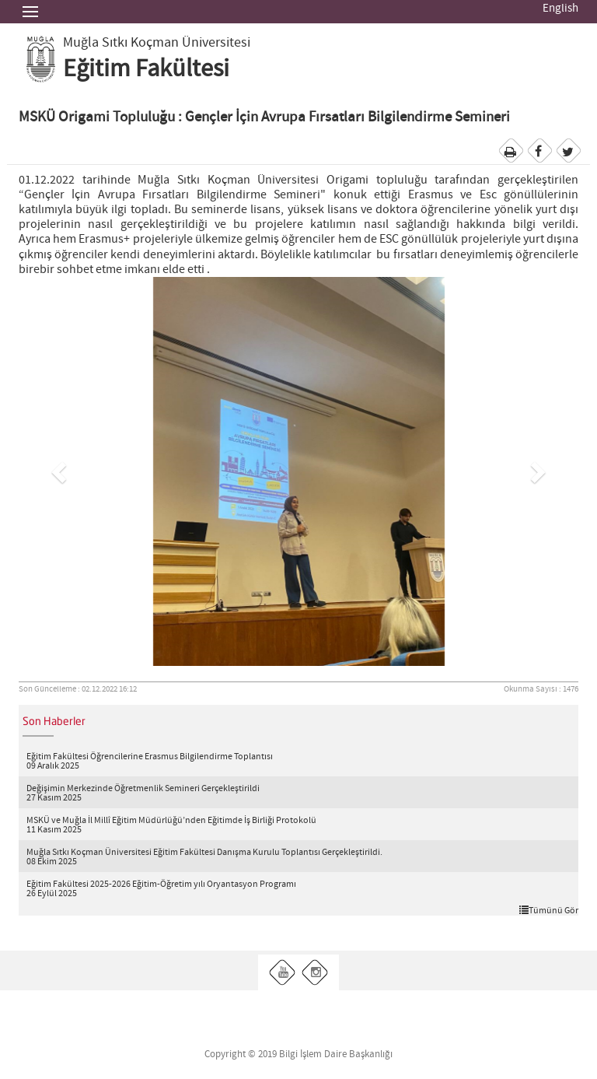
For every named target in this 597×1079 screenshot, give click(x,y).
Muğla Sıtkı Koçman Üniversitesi (156, 42)
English (560, 8)
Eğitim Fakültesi (146, 69)
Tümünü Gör (548, 910)
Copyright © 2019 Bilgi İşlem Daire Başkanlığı (298, 1054)
